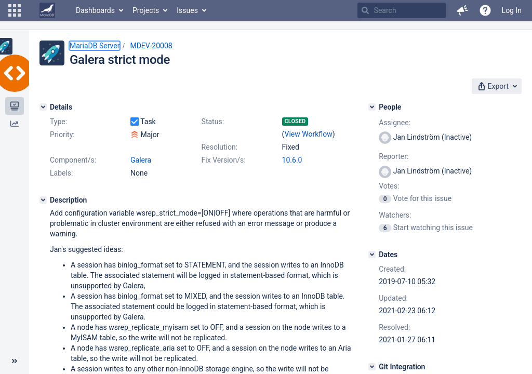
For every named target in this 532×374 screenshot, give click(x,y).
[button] (14, 10)
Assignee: (394, 122)
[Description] (43, 200)
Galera (140, 160)
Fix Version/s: (224, 160)
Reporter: (393, 156)
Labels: (61, 173)
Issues (187, 10)
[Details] (43, 107)
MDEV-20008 (151, 46)
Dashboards (95, 10)
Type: (58, 121)
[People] (372, 107)
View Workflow (308, 134)
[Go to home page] (47, 10)
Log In (512, 10)
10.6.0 (292, 160)
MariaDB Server (94, 46)
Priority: (62, 134)
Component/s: (73, 160)
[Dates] (372, 254)
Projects (145, 10)
